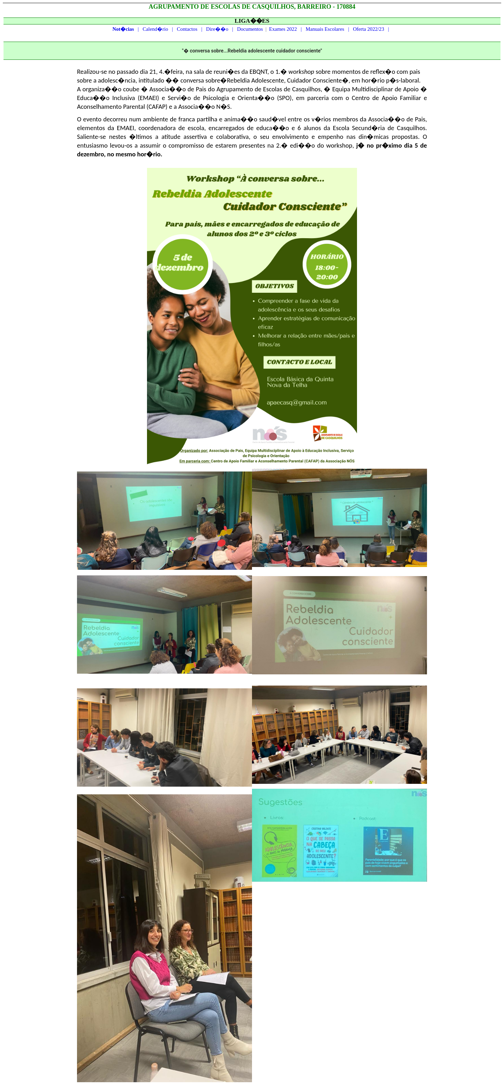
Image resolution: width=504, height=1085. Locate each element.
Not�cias (123, 29)
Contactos (187, 29)
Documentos (250, 29)
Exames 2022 (283, 29)
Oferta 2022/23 (368, 29)
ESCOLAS (225, 6)
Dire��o (217, 29)
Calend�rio (155, 29)
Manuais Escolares (325, 29)
